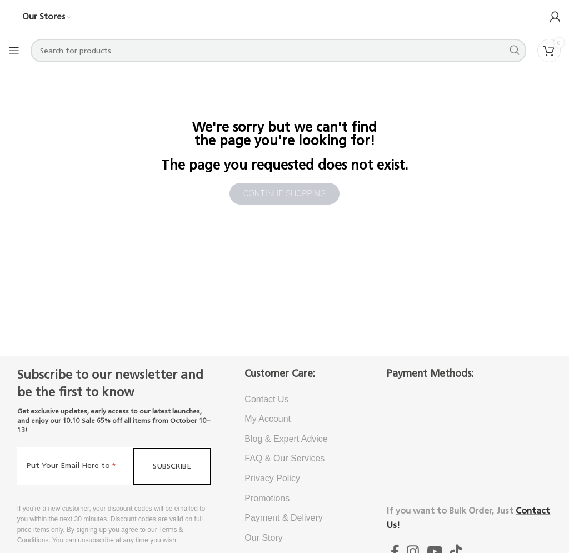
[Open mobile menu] (14, 50)
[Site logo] (284, 16)
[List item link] (298, 399)
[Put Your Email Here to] (75, 465)
